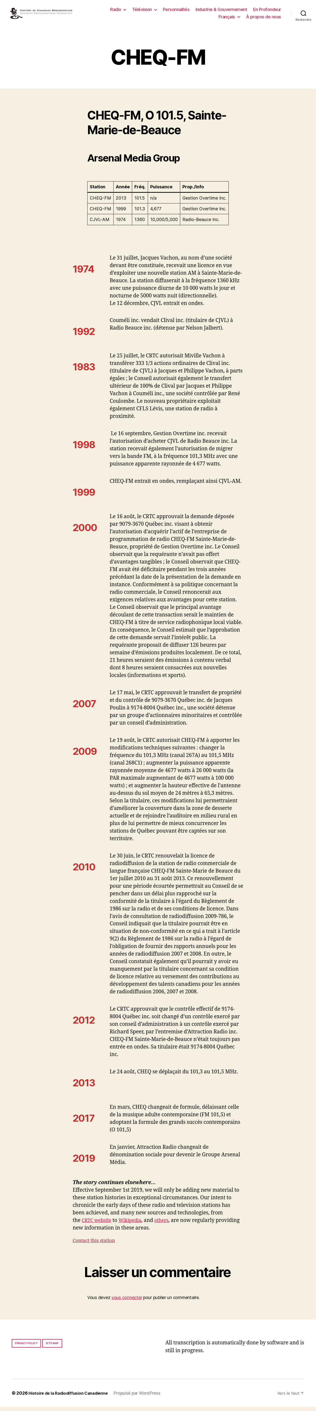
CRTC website (98, 1224)
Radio (115, 11)
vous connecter (126, 1301)
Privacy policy (26, 1347)
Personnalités (176, 11)
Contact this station (96, 1244)
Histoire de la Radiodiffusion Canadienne (71, 1397)
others (167, 1224)
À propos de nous (263, 18)
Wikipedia (134, 1224)
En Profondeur (267, 11)
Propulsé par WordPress (143, 1397)
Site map (52, 1347)
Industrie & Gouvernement (221, 11)
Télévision (142, 11)
